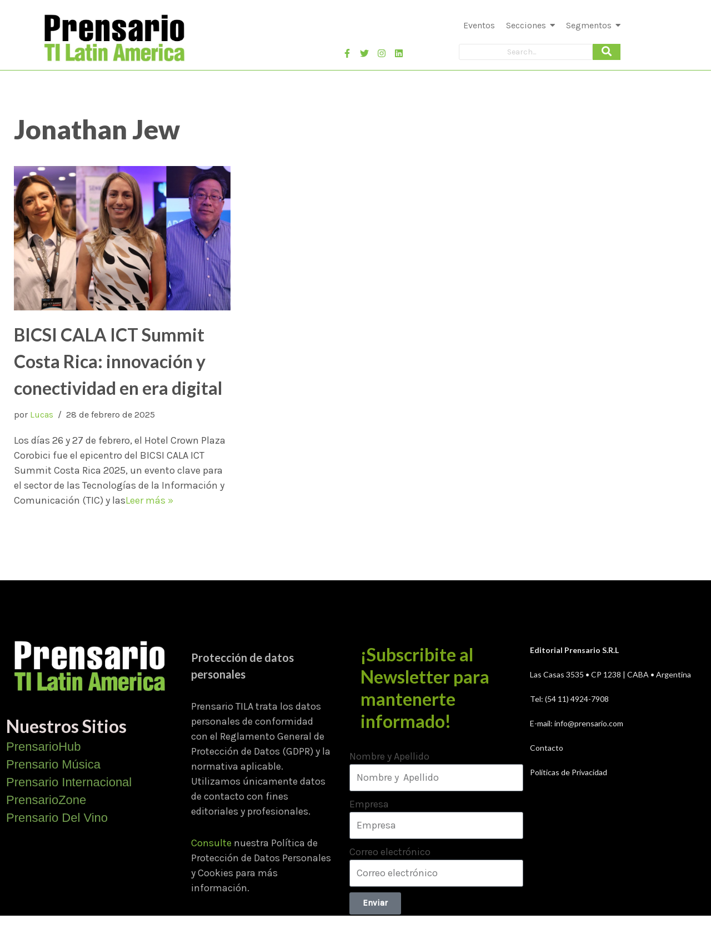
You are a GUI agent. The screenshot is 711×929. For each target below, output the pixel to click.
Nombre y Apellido (389, 756)
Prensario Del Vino (57, 818)
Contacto (546, 747)
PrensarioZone (46, 800)
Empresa (369, 804)
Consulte (211, 843)
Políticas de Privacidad (568, 772)
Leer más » (149, 500)
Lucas (41, 414)
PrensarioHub (43, 747)
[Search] (526, 52)
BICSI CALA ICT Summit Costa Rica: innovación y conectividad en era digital (118, 361)
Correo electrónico (389, 852)
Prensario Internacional (69, 782)
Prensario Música (53, 764)
